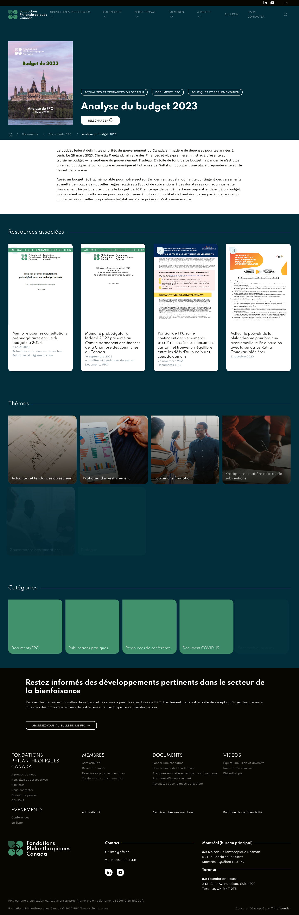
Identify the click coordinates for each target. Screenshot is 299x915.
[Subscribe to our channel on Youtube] (272, 2)
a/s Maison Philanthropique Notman (231, 852)
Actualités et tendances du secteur (37, 351)
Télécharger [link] (100, 120)
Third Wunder (281, 908)
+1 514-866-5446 (123, 860)
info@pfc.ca (119, 852)
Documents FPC (96, 364)
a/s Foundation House (219, 879)
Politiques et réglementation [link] (215, 92)
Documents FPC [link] (167, 92)
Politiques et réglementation (32, 355)
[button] (72, 14)
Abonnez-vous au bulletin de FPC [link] (61, 725)
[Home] (10, 134)
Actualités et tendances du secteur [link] (114, 92)
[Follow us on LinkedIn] (265, 2)
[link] (40, 285)
